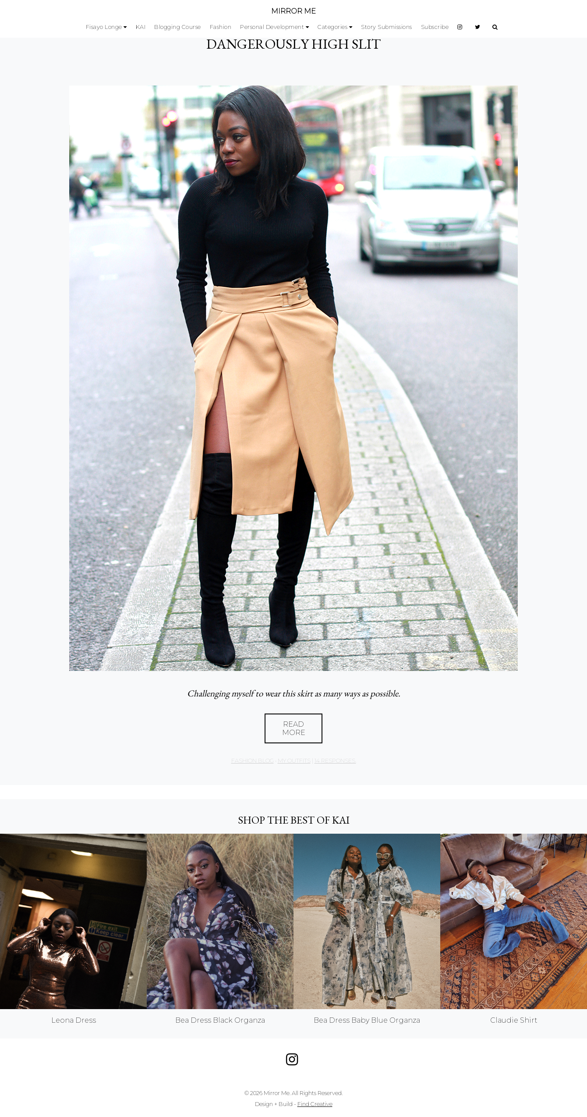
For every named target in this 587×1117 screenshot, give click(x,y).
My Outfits (294, 760)
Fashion (221, 27)
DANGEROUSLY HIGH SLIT (293, 44)
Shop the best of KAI (294, 820)
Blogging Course (177, 27)
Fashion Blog (252, 760)
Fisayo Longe (104, 27)
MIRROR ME (293, 11)
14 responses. (335, 760)
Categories (332, 27)
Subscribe (435, 27)
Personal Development (272, 27)
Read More (293, 728)
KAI (141, 27)
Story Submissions (386, 27)
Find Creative (314, 1104)
